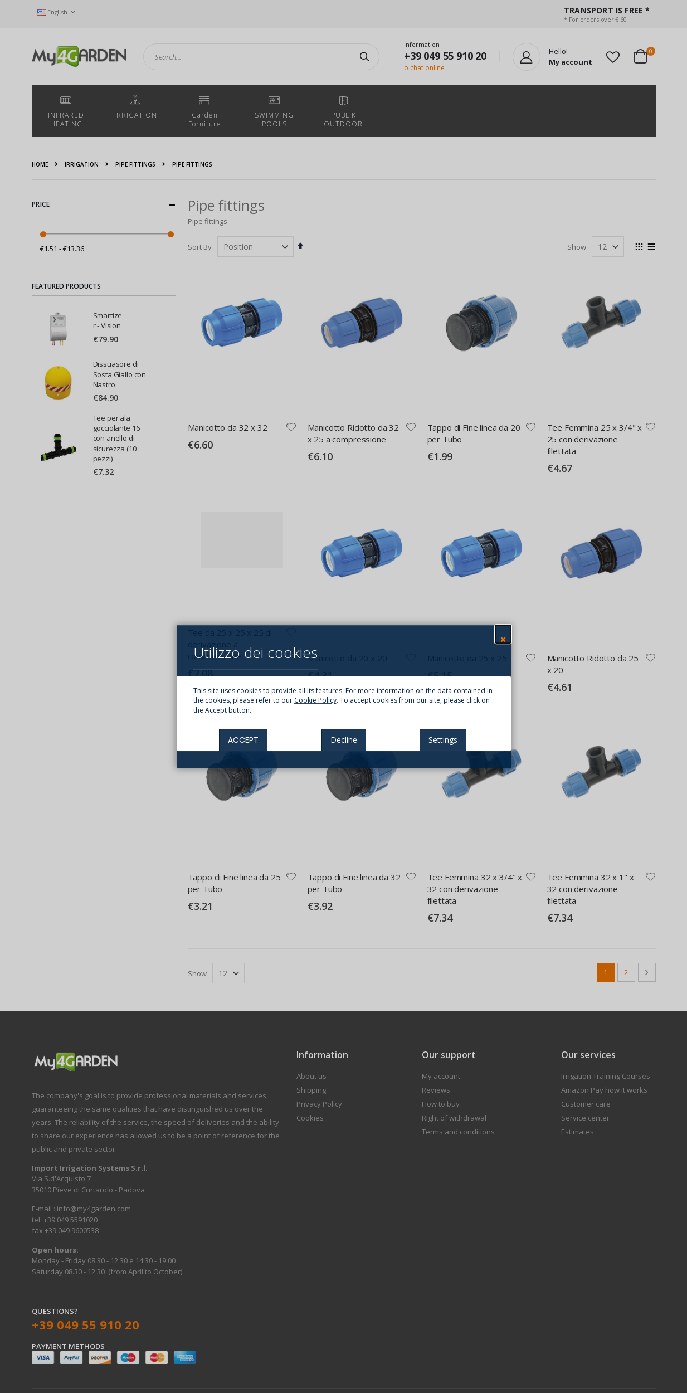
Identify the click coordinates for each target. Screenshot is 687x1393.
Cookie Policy (315, 700)
